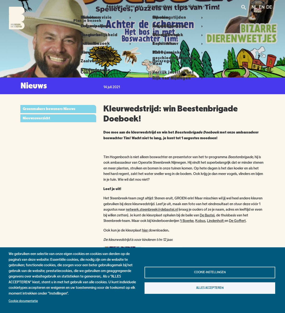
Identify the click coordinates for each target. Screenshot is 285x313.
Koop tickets (196, 6)
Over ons (136, 6)
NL (254, 7)
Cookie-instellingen (210, 272)
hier (145, 230)
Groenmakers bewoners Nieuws (49, 109)
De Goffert (237, 221)
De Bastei (207, 215)
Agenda (112, 6)
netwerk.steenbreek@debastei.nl (152, 209)
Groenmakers (165, 6)
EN (261, 7)
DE (269, 7)
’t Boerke (187, 221)
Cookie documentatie (23, 301)
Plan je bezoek (82, 6)
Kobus (200, 221)
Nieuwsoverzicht (36, 118)
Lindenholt (215, 221)
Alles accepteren (210, 288)
